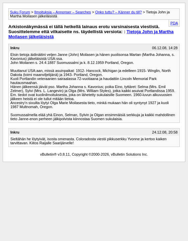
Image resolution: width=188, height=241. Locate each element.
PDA (174, 23)
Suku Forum (20, 12)
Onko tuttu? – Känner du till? (118, 12)
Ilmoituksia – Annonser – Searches (62, 12)
